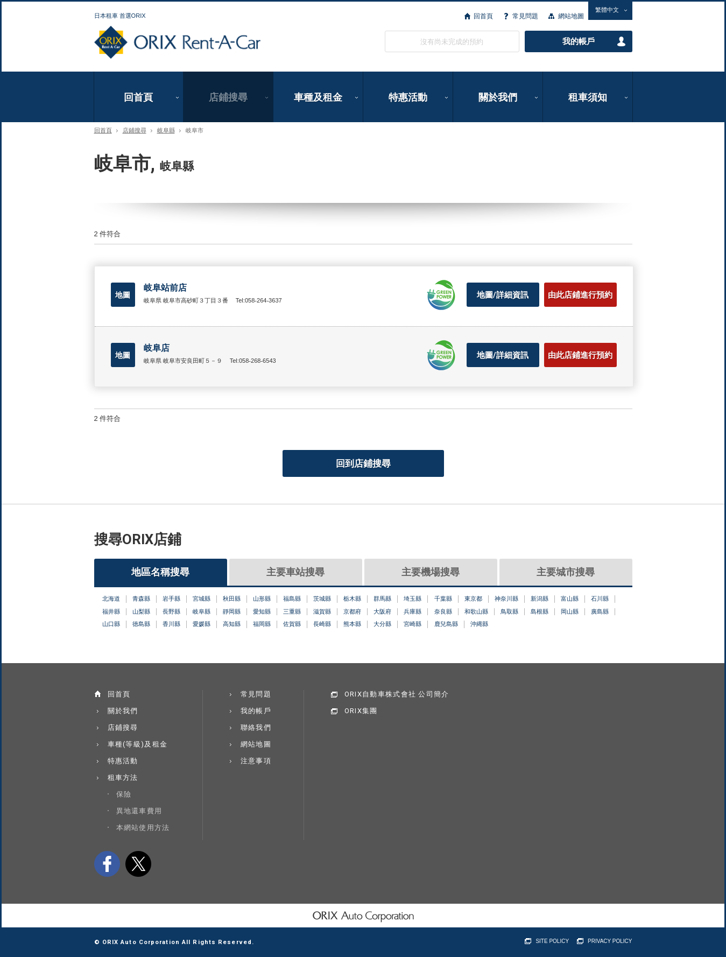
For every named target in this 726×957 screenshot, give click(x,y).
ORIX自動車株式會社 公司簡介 (396, 694)
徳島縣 (141, 624)
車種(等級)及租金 (138, 744)
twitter (138, 864)
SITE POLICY (552, 941)
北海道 (111, 598)
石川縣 (600, 598)
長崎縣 (322, 624)
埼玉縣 (412, 598)
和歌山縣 (476, 611)
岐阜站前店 (165, 288)
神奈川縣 (506, 598)
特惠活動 (408, 97)
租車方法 (123, 777)
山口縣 (111, 624)
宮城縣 (201, 598)
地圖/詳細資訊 (502, 295)
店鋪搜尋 (228, 97)
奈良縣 (443, 611)
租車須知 (587, 97)
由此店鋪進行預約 (580, 295)
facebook (107, 864)
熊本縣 (352, 624)
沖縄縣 (479, 624)
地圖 (122, 295)
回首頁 (483, 16)
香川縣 (171, 624)
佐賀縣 (292, 624)
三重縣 (292, 611)
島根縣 (539, 611)
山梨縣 (141, 611)
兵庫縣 (412, 611)
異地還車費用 (139, 811)
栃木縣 (352, 598)
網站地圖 (571, 16)
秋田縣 (232, 598)
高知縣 (232, 624)
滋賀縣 (322, 611)
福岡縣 (262, 624)
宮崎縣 (412, 624)
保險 (124, 794)
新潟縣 (539, 598)
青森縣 (141, 598)
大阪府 (382, 611)
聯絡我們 (256, 727)
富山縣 (570, 598)
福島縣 (292, 598)
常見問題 (525, 16)
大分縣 (382, 624)
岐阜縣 (166, 130)
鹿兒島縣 (446, 624)
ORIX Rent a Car (177, 42)
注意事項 (256, 761)
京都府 (352, 611)
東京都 (473, 598)
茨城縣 (322, 598)
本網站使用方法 (143, 828)
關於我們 (497, 97)
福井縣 (111, 611)
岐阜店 (157, 348)
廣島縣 (600, 611)
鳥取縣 (509, 611)
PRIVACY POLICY (610, 941)
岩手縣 (171, 598)
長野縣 (171, 611)
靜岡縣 (232, 611)
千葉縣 (443, 598)
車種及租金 (318, 97)
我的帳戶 (578, 41)
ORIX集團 (361, 711)
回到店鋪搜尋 (363, 463)
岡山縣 (570, 611)
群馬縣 (382, 598)
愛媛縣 (201, 624)
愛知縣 (262, 611)
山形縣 (262, 598)
